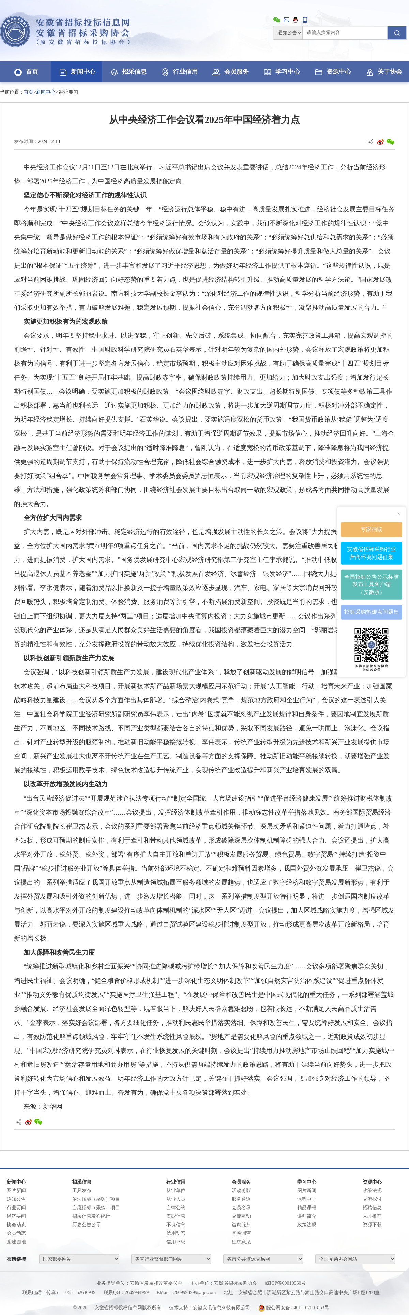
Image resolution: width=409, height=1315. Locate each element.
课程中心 (306, 1199)
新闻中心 (76, 71)
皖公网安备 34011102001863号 (293, 1307)
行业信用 (179, 71)
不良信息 (175, 1224)
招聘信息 (372, 1207)
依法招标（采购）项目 (96, 1199)
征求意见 (241, 1241)
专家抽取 (371, 529)
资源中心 (332, 71)
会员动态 (16, 1233)
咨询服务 (241, 1224)
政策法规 (306, 1224)
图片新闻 (16, 1190)
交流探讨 (372, 1199)
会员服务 (230, 71)
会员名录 (241, 1207)
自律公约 (175, 1207)
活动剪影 (241, 1190)
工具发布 (81, 1190)
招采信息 (128, 71)
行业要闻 (16, 1207)
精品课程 (306, 1207)
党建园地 (16, 1241)
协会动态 (16, 1224)
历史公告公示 (86, 1224)
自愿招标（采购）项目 (96, 1207)
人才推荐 (372, 1216)
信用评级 (175, 1241)
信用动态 (175, 1233)
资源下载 (372, 1224)
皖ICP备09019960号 (285, 1283)
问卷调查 (241, 1233)
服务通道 (241, 1199)
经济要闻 (16, 1216)
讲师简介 (306, 1216)
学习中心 (281, 71)
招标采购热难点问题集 (371, 612)
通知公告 (16, 1199)
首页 (25, 71)
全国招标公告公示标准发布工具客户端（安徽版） (371, 584)
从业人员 (175, 1199)
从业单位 (175, 1190)
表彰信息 (175, 1216)
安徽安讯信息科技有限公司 (221, 1307)
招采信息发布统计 (91, 1216)
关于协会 (383, 71)
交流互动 (241, 1216)
